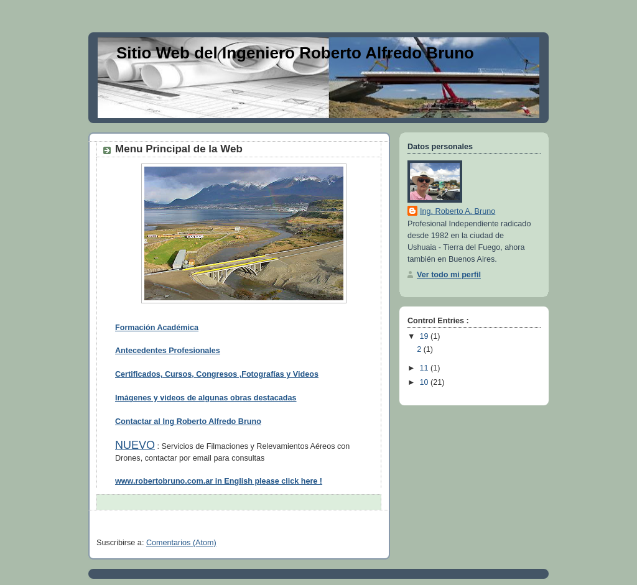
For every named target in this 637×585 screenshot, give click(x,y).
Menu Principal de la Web (179, 149)
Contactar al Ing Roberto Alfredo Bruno (188, 421)
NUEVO (135, 445)
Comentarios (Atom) (181, 542)
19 (425, 336)
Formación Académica (156, 327)
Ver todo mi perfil (449, 274)
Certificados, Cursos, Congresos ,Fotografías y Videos (216, 374)
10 (425, 382)
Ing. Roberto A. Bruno (457, 211)
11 (425, 368)
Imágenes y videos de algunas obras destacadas (206, 398)
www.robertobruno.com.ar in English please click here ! (218, 481)
